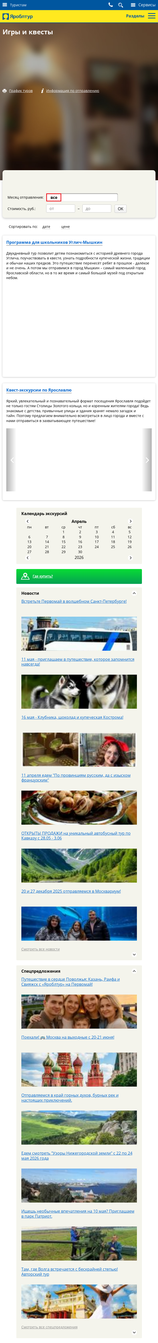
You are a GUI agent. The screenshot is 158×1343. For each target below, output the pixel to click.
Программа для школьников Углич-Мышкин (54, 242)
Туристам (18, 5)
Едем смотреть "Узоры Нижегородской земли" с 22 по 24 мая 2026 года (76, 1155)
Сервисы (146, 5)
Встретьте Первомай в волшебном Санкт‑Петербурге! (74, 601)
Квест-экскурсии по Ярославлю (39, 390)
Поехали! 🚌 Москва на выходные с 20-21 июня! (67, 1037)
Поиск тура (115, 5)
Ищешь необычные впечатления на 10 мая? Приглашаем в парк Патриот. (77, 1213)
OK (103, 208)
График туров (21, 90)
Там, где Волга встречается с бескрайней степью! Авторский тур (69, 1271)
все (53, 197)
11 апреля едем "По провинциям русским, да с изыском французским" (76, 777)
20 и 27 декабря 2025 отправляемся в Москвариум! (71, 891)
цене (65, 226)
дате (46, 226)
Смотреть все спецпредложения (49, 1326)
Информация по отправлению (73, 90)
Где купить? (43, 576)
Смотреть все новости (40, 948)
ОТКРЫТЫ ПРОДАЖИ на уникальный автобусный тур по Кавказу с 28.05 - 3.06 (76, 835)
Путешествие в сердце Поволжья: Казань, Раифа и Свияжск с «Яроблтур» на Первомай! (70, 981)
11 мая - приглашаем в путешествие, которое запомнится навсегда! (77, 661)
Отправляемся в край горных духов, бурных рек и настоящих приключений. (70, 1097)
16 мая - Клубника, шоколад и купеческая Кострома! (72, 717)
